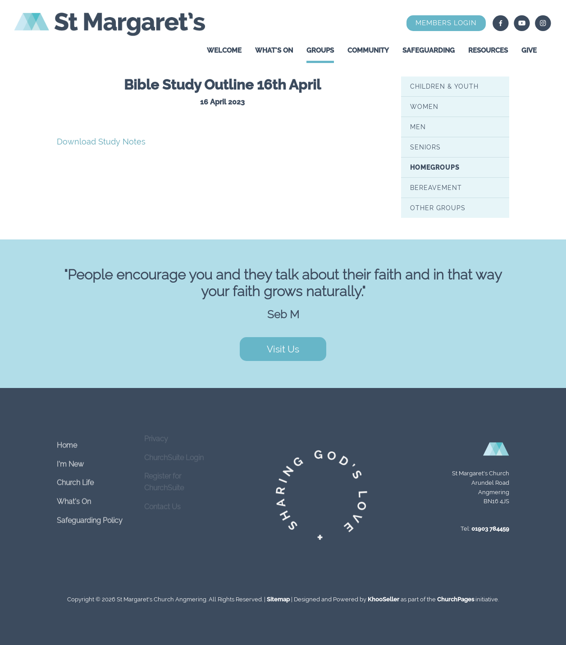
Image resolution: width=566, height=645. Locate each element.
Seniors (425, 146)
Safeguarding (428, 50)
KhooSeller (383, 599)
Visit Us (283, 349)
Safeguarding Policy (90, 514)
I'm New (70, 459)
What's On (274, 50)
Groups (320, 50)
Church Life (75, 477)
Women (424, 106)
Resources (488, 50)
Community (368, 50)
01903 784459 (490, 528)
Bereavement (436, 187)
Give (529, 50)
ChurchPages (455, 599)
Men (418, 126)
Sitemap (278, 599)
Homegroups (435, 167)
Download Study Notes (101, 141)
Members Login (446, 23)
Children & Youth (444, 86)
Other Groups (438, 207)
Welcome (224, 50)
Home (67, 440)
